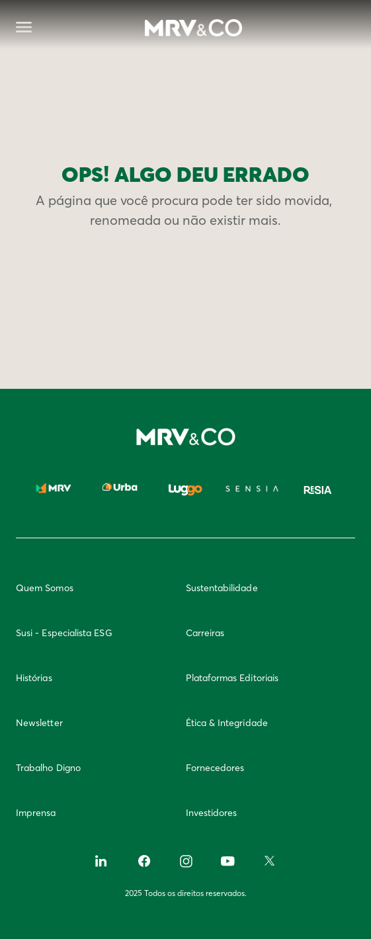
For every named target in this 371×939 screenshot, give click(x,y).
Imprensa (36, 813)
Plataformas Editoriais (232, 678)
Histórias (34, 678)
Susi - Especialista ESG (64, 633)
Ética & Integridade (227, 723)
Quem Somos (44, 588)
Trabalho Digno (48, 768)
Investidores (211, 813)
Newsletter (39, 723)
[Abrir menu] (24, 28)
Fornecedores (215, 768)
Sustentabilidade (222, 588)
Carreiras (205, 633)
